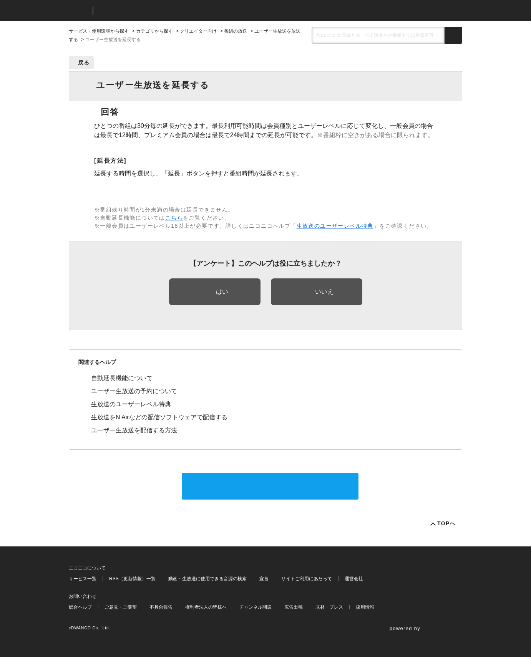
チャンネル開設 (255, 607)
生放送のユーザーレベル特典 (335, 226)
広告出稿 (293, 607)
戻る (84, 63)
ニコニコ (79, 11)
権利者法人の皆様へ (206, 607)
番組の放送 (235, 31)
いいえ (324, 291)
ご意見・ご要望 (121, 607)
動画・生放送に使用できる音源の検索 (207, 578)
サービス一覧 (82, 578)
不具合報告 (161, 607)
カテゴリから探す (154, 31)
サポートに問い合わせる (270, 486)
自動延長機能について (122, 378)
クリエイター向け (198, 31)
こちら (174, 218)
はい (222, 291)
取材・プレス (329, 607)
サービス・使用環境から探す (99, 31)
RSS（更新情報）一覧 (132, 578)
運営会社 (354, 578)
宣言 (264, 578)
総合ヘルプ (80, 607)
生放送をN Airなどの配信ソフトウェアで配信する (159, 417)
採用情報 (365, 607)
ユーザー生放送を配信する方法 (134, 430)
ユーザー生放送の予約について (134, 391)
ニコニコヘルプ (139, 10)
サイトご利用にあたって (306, 578)
